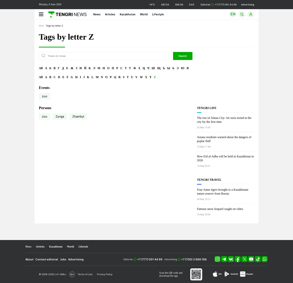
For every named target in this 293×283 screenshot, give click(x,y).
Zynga (59, 116)
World (144, 14)
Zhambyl (78, 116)
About (29, 259)
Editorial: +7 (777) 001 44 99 (219, 4)
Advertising (247, 4)
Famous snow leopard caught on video (220, 208)
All (41, 68)
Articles (110, 14)
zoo (44, 96)
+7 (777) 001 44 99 (149, 259)
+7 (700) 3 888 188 (194, 259)
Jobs (63, 259)
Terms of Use (85, 274)
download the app (168, 275)
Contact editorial (46, 259)
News (97, 14)
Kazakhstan (127, 14)
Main (41, 25)
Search (183, 56)
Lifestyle (158, 14)
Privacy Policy (104, 274)
